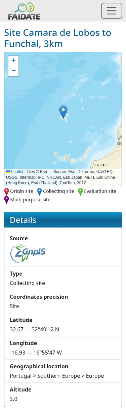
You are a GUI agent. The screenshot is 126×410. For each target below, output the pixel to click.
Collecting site (58, 191)
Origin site (21, 191)
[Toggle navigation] (111, 10)
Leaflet (14, 171)
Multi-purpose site (30, 199)
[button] (63, 112)
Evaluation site (100, 191)
